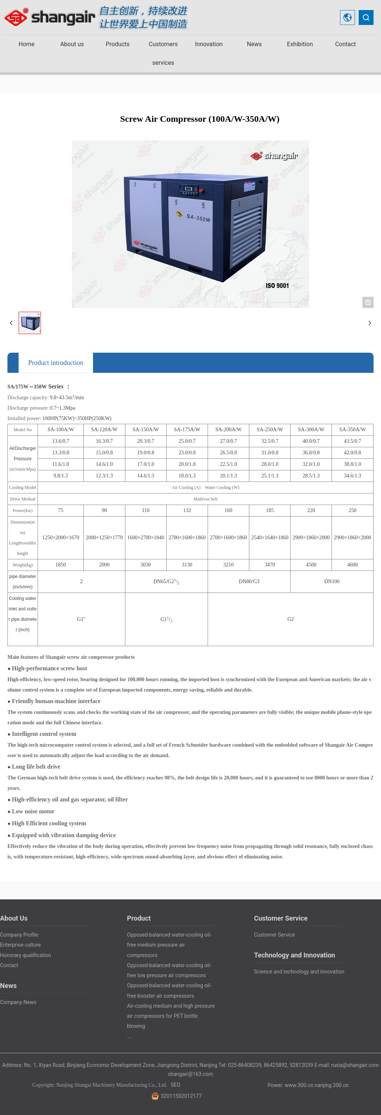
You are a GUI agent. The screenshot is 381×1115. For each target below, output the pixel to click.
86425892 (275, 1065)
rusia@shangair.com (355, 1065)
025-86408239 (245, 1065)
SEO (175, 1085)
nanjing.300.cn (332, 1085)
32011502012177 (181, 1096)
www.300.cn (299, 1085)
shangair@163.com (190, 1074)
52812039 (301, 1065)
